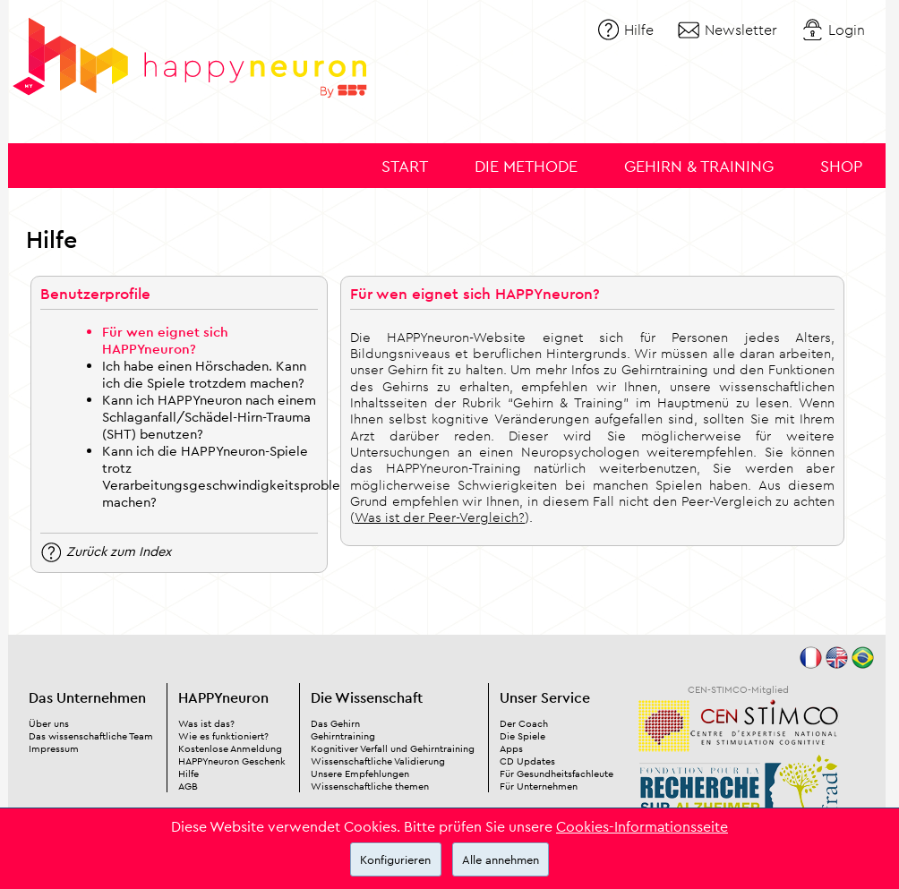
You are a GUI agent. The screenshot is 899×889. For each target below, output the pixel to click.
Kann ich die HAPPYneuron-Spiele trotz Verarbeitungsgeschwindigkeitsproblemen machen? (234, 476)
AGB (188, 786)
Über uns (49, 723)
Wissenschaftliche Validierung (378, 761)
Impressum (54, 748)
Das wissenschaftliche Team (91, 736)
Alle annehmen (500, 859)
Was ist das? (206, 723)
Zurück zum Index (118, 550)
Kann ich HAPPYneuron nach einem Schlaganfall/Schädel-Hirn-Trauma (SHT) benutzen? (209, 416)
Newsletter (741, 29)
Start (404, 166)
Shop (841, 166)
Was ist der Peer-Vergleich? (440, 517)
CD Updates (527, 761)
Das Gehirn (335, 723)
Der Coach (524, 723)
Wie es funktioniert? (223, 736)
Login (846, 29)
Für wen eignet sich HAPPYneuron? (165, 340)
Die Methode (526, 166)
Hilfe (639, 29)
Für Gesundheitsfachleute (556, 773)
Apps (511, 748)
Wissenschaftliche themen (370, 786)
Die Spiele (522, 736)
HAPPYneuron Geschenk (232, 761)
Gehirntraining (343, 736)
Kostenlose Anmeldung (230, 748)
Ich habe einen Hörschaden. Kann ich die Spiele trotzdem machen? (204, 374)
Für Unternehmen (539, 786)
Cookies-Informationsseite (642, 826)
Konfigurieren (395, 859)
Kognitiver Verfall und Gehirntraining (393, 748)
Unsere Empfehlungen (360, 773)
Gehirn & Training (699, 166)
